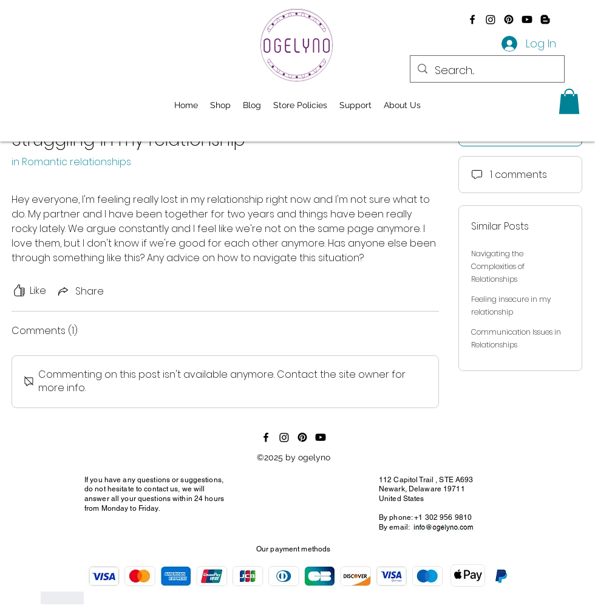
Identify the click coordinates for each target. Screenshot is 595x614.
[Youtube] (527, 19)
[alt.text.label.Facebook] (472, 19)
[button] (569, 101)
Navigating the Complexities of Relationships (498, 266)
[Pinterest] (509, 19)
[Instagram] (490, 19)
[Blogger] (545, 19)
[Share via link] (80, 291)
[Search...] (487, 70)
